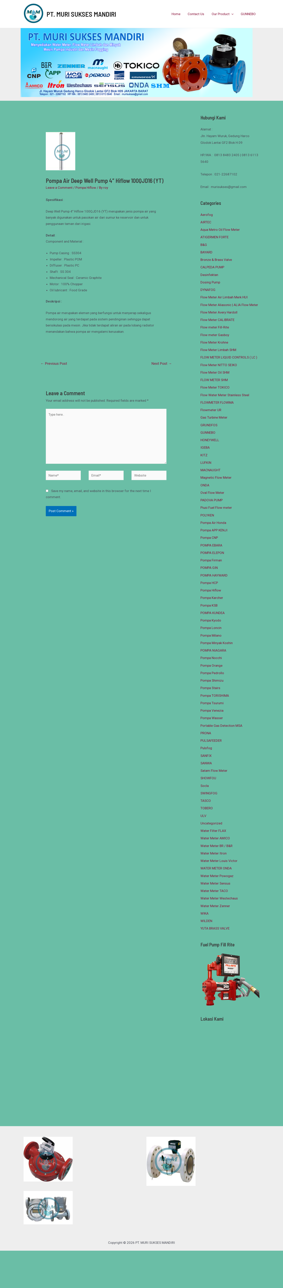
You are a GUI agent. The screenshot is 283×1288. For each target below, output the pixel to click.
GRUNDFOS (208, 425)
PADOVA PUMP (211, 500)
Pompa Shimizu (211, 680)
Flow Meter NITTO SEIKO (218, 365)
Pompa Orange (211, 665)
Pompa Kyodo (210, 620)
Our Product (223, 14)
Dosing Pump (210, 282)
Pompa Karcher (211, 598)
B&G (203, 245)
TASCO (205, 801)
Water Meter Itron (213, 853)
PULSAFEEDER (211, 741)
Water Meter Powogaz (216, 876)
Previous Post (53, 363)
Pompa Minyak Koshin (216, 643)
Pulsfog (206, 748)
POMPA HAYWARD (214, 575)
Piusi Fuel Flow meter (216, 508)
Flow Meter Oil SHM (214, 372)
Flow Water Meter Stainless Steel (224, 395)
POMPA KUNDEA (212, 613)
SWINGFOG (208, 793)
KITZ (204, 455)
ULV (203, 816)
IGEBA (205, 447)
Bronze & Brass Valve (216, 260)
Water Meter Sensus (215, 883)
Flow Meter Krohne (214, 342)
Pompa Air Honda (213, 523)
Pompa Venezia (211, 710)
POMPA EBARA (211, 545)
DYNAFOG (207, 290)
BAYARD (206, 252)
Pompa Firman (211, 560)
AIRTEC (205, 222)
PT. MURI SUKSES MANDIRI (81, 14)
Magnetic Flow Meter (216, 477)
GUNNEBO (248, 14)
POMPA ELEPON (212, 553)
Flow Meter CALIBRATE (217, 320)
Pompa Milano (210, 635)
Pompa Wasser (211, 718)
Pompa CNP (209, 538)
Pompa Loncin (210, 628)
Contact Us (197, 14)
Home (178, 14)
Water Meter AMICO (215, 838)
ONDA (204, 485)
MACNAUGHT (210, 470)
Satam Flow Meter (213, 771)
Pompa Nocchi (211, 658)
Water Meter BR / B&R (216, 846)
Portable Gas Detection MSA (221, 726)
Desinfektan (209, 275)
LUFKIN (205, 463)
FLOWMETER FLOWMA (217, 402)
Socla (204, 786)
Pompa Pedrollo (212, 673)
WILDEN (206, 921)
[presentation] (232, 14)
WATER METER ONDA (216, 868)
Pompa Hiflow (85, 188)
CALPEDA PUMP (212, 267)
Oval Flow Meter (212, 493)
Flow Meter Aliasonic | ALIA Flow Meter (229, 305)
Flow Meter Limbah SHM (218, 350)
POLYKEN (207, 515)
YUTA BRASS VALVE (215, 928)
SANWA (206, 763)
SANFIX (206, 756)
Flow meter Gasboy (214, 335)
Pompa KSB (209, 605)
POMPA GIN (209, 568)
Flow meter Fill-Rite (214, 327)
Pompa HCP (209, 583)
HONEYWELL (209, 440)
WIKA (204, 913)
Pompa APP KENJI (213, 530)
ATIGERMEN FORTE (214, 237)
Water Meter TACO (214, 891)
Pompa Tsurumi (212, 703)
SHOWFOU (208, 778)
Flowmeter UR (210, 410)
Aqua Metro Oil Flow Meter (220, 230)
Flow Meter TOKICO (215, 387)
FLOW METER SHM (214, 380)
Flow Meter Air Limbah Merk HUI (224, 297)
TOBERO (206, 808)
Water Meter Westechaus (219, 898)
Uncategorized (211, 823)
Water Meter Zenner (215, 906)
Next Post (162, 363)
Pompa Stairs (210, 688)
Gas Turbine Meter (213, 417)
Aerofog (206, 215)
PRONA (205, 733)
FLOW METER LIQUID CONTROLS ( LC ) (228, 357)
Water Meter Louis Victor (218, 861)
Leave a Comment (59, 188)
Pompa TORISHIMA (214, 696)
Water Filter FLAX (213, 831)
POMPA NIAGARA (213, 650)
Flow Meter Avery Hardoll (218, 312)
